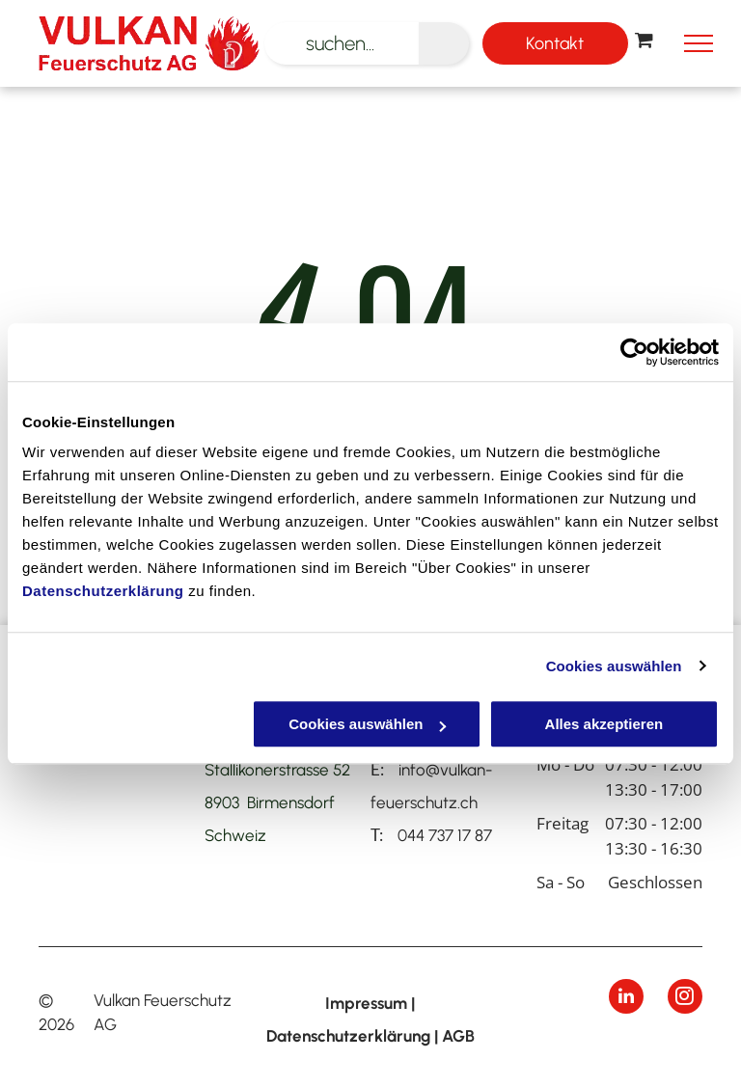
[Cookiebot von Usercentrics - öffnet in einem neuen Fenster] (634, 352)
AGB (458, 1036)
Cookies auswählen (614, 666)
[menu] (698, 43)
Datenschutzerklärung (103, 591)
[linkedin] (626, 999)
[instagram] (685, 999)
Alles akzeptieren (604, 724)
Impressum (366, 1003)
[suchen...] (341, 43)
